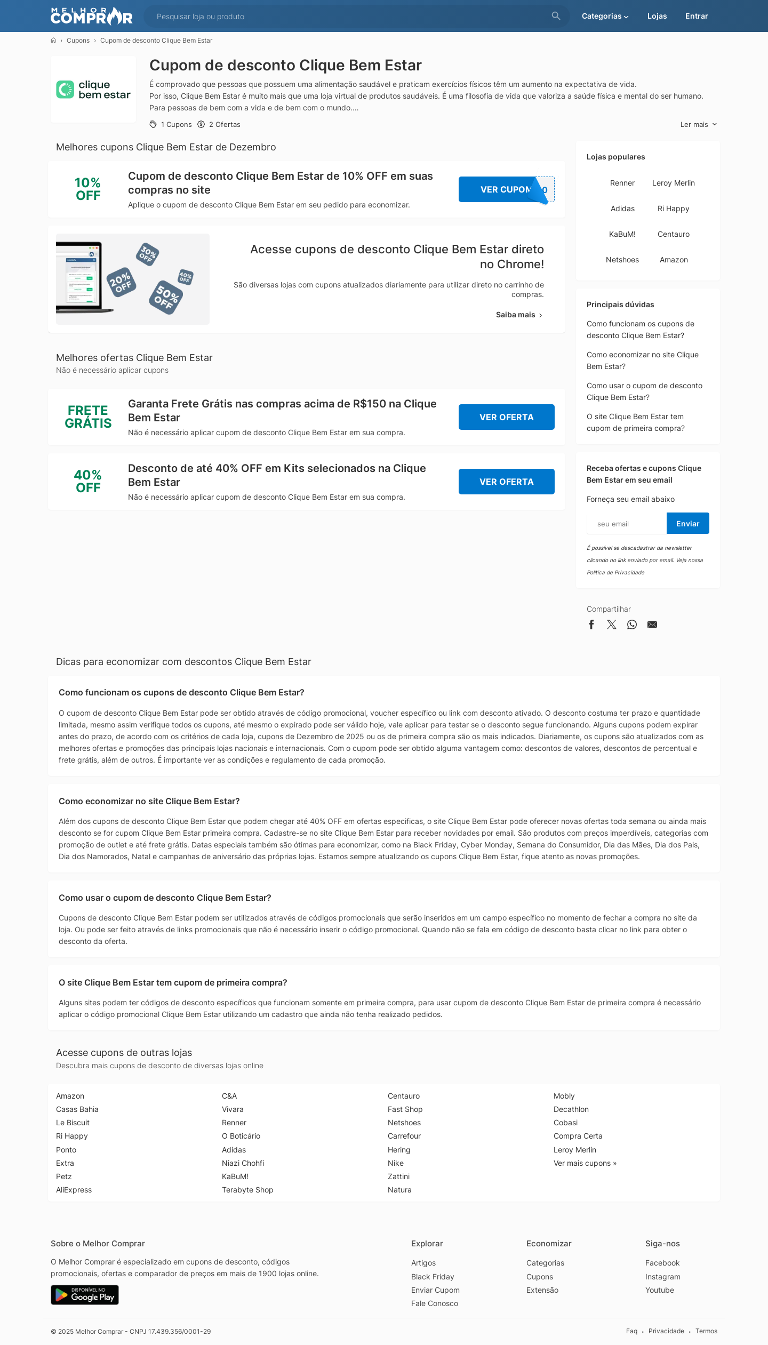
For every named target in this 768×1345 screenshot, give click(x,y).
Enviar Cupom (435, 1289)
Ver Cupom (518, 189)
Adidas (623, 208)
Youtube (659, 1289)
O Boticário (241, 1135)
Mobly (564, 1095)
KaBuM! (622, 233)
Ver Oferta (506, 417)
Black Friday (432, 1276)
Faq (631, 1331)
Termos (706, 1331)
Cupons (78, 40)
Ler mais (699, 124)
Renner (622, 182)
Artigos (423, 1262)
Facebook (662, 1262)
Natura (400, 1189)
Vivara (233, 1109)
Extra (65, 1162)
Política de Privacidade (615, 572)
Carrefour (404, 1135)
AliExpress (74, 1189)
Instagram (663, 1276)
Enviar (688, 523)
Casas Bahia (77, 1109)
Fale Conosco (434, 1303)
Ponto (66, 1149)
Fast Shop (405, 1109)
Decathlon (571, 1109)
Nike (396, 1162)
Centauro (674, 233)
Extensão (542, 1289)
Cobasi (566, 1122)
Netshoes (622, 259)
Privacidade (666, 1331)
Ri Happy (674, 208)
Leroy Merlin (673, 182)
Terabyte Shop (248, 1189)
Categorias (545, 1262)
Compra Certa (578, 1135)
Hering (399, 1149)
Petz (64, 1176)
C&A (229, 1095)
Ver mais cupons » (585, 1162)
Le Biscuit (73, 1122)
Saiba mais (520, 314)
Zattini (399, 1176)
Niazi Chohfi (243, 1162)
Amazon (674, 259)
